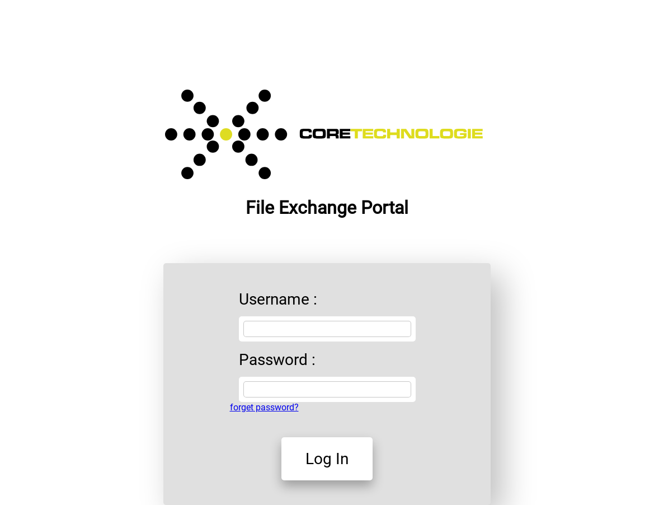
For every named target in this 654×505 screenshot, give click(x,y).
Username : (278, 299)
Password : (277, 359)
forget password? (264, 407)
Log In (327, 459)
